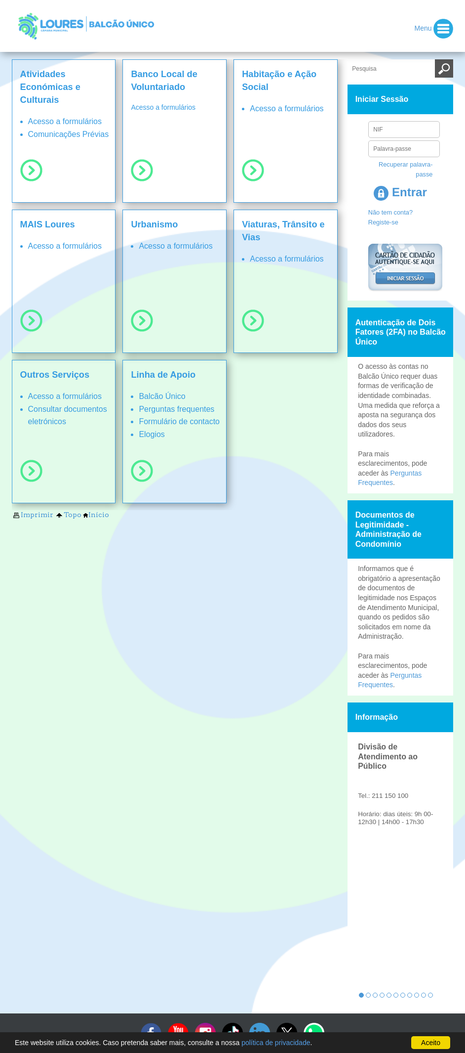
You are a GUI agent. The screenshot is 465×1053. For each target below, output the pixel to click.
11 (430, 995)
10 (423, 995)
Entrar (400, 192)
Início (96, 515)
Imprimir (32, 515)
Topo (68, 515)
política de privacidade (275, 1043)
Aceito (430, 1043)
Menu (434, 29)
